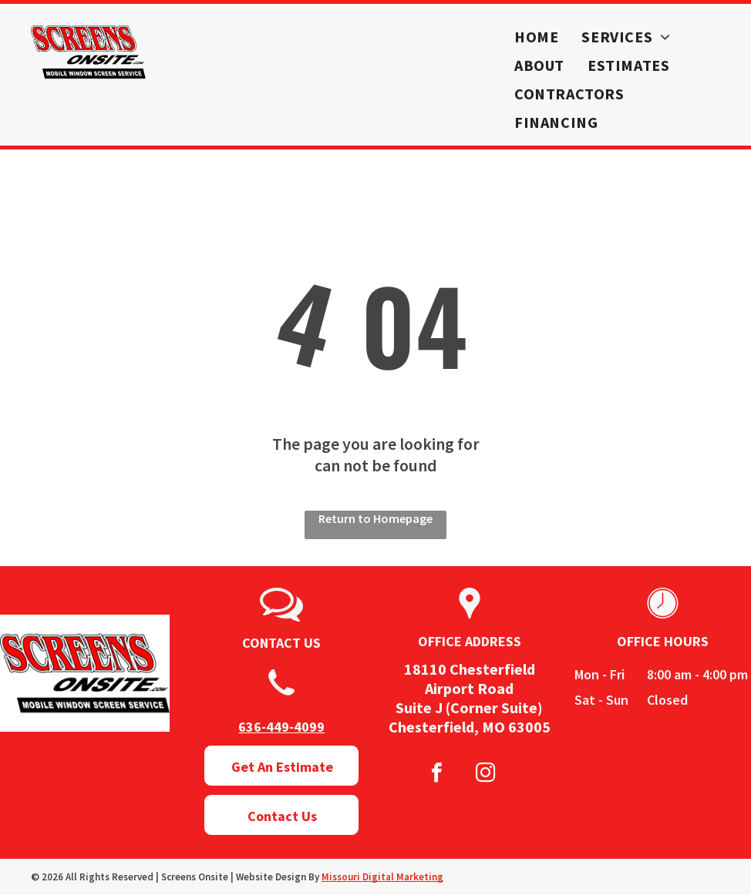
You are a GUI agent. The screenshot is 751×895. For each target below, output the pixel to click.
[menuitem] (536, 36)
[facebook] (437, 774)
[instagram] (485, 774)
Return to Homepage (375, 518)
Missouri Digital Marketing (382, 876)
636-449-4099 (281, 727)
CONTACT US (281, 643)
